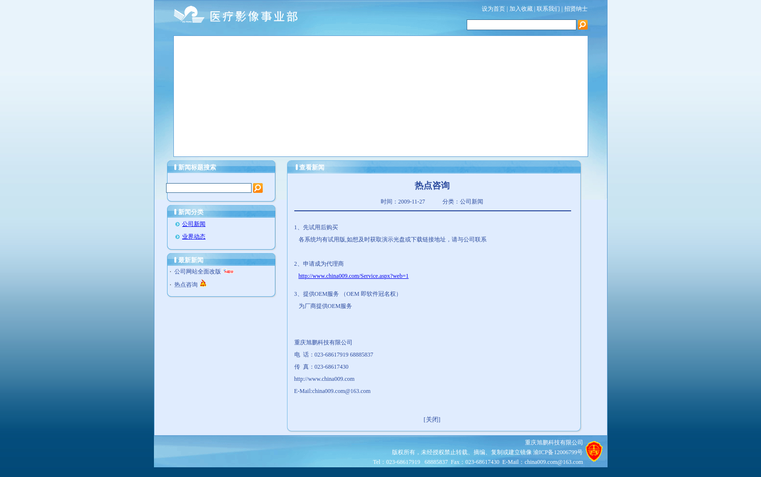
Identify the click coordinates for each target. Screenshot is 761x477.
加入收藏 (521, 8)
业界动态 (193, 236)
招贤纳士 (576, 8)
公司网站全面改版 (197, 271)
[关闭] (431, 419)
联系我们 (549, 8)
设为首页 (493, 8)
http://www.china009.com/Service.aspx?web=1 (354, 276)
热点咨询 (186, 284)
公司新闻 (193, 224)
